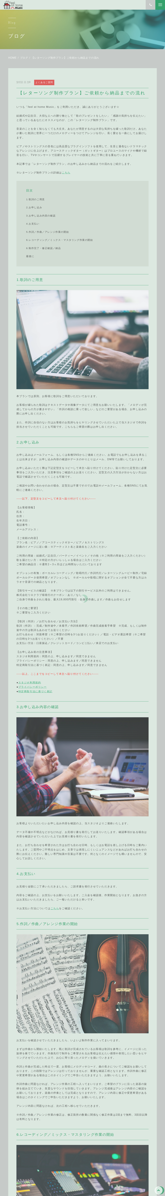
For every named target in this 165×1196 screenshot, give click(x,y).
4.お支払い (32, 223)
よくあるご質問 (44, 82)
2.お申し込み (34, 207)
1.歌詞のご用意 (35, 199)
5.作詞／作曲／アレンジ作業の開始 (47, 232)
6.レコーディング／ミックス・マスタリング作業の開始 (59, 240)
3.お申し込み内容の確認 (40, 215)
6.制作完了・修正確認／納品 (43, 248)
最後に (30, 256)
